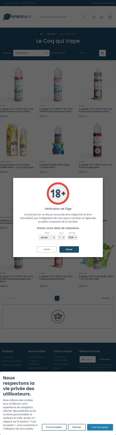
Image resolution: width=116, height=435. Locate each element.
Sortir (47, 249)
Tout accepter (100, 427)
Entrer (69, 249)
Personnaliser (54, 427)
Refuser (76, 427)
